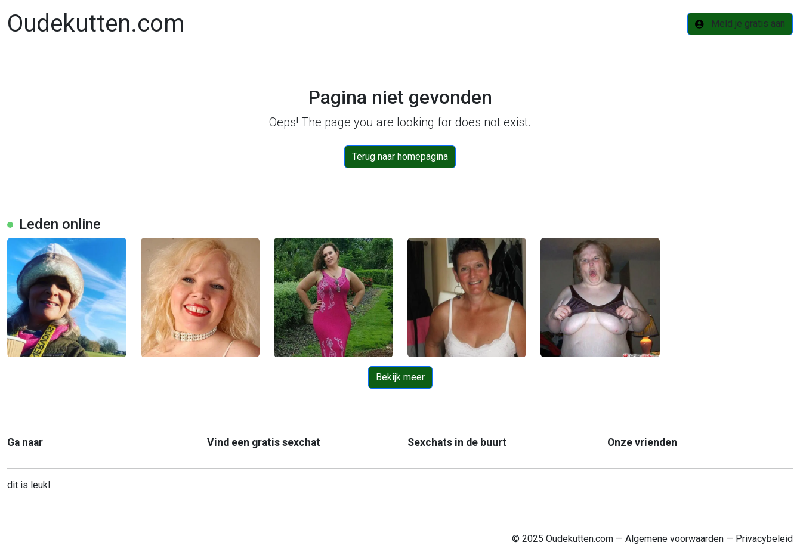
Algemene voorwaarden (674, 538)
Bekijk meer (400, 377)
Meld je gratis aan (740, 23)
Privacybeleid (764, 538)
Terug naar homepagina (400, 156)
